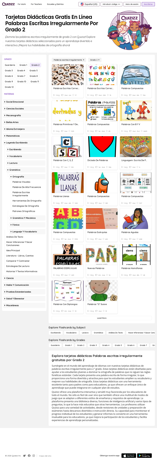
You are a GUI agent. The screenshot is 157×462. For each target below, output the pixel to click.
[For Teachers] (36, 4)
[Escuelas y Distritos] (55, 4)
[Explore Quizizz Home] (8, 4)
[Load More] (102, 318)
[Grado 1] (68, 345)
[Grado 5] (118, 345)
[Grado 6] (131, 345)
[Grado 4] (106, 345)
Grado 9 (9, 81)
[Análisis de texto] (115, 333)
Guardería (10, 65)
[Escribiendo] (56, 333)
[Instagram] (34, 456)
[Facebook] (29, 456)
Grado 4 (21, 70)
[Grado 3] (93, 345)
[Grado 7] (143, 345)
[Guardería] (55, 345)
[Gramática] (98, 333)
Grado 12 (9, 87)
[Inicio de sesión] (132, 4)
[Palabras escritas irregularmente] (69, 60)
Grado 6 (9, 76)
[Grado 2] (94, 60)
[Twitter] (24, 456)
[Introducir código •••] (111, 4)
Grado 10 (21, 81)
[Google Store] (144, 455)
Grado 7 (21, 76)
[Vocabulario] (71, 333)
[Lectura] (85, 333)
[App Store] (128, 455)
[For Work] (22, 4)
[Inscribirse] (148, 4)
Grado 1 (23, 65)
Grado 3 (9, 70)
